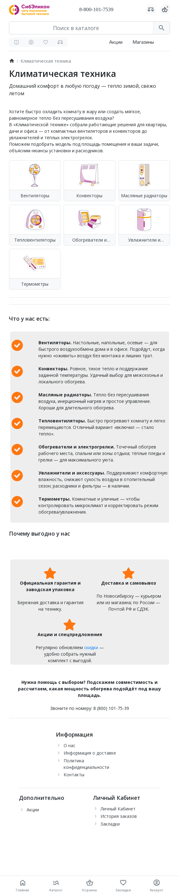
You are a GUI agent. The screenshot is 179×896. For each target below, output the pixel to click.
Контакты (74, 775)
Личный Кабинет (118, 809)
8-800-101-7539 (96, 9)
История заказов (119, 816)
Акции (116, 42)
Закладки (110, 824)
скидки (91, 647)
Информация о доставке (90, 753)
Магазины (143, 42)
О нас (69, 745)
